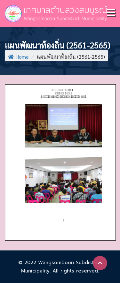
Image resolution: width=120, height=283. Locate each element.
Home (18, 56)
